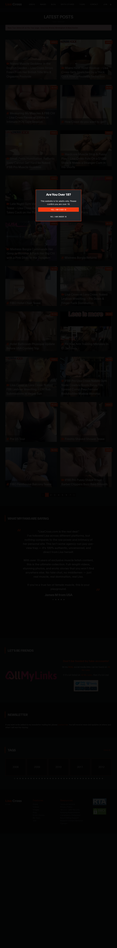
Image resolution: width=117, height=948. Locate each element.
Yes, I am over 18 (58, 209)
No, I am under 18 (58, 216)
